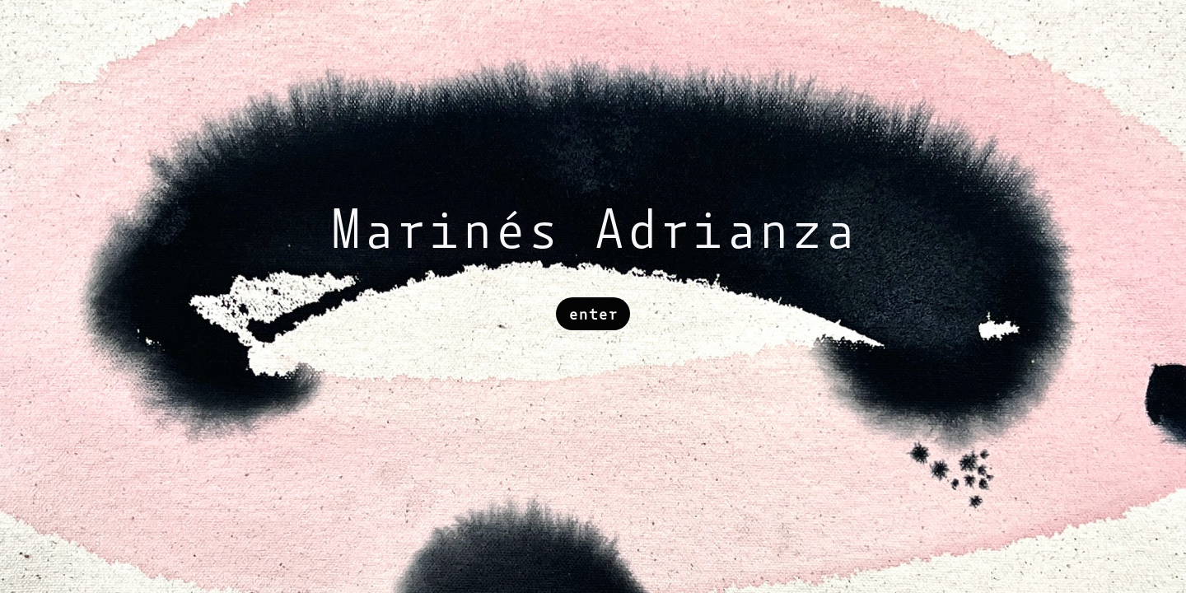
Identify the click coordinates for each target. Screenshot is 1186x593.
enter (593, 314)
